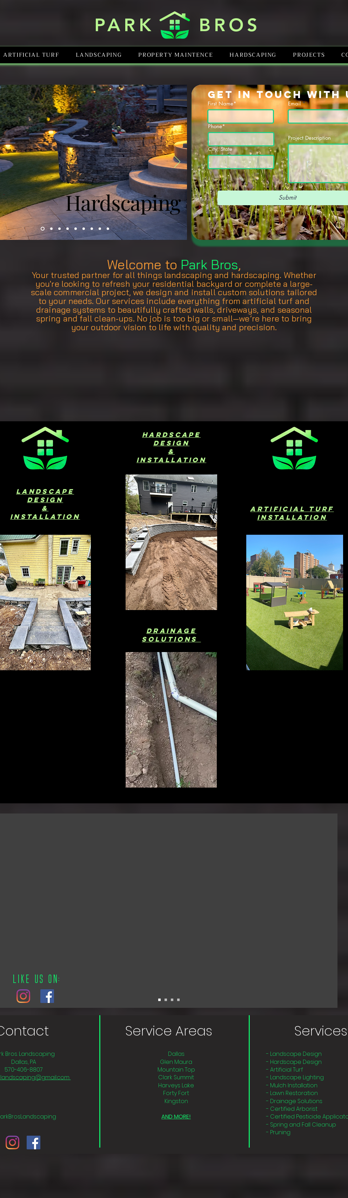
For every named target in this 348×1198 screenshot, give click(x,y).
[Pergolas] (108, 229)
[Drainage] (83, 229)
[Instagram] (23, 996)
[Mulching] (67, 229)
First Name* (222, 103)
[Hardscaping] (43, 229)
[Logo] (59, 229)
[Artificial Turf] (75, 229)
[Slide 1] (159, 1000)
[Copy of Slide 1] (166, 1000)
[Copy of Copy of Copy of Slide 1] (178, 1000)
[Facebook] (47, 996)
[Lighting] (51, 229)
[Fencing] (100, 229)
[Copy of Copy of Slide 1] (172, 1000)
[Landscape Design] (92, 229)
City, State (220, 149)
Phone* (216, 126)
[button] (99, 55)
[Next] (177, 162)
